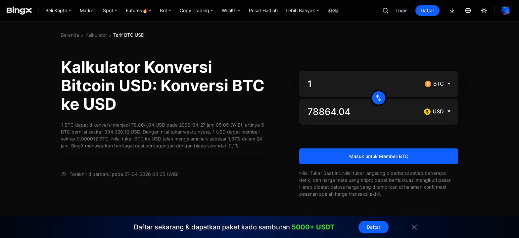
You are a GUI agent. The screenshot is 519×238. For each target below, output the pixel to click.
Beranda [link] (70, 35)
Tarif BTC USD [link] (128, 35)
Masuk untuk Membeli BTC (378, 156)
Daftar (427, 10)
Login (401, 10)
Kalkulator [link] (96, 35)
